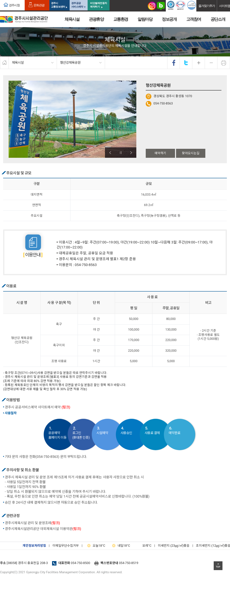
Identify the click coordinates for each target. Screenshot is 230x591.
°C (143, 546)
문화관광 (38, 5)
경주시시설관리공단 (24, 19)
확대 (198, 62)
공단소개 (218, 19)
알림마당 (145, 19)
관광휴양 (96, 19)
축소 (211, 62)
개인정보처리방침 (34, 546)
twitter (186, 62)
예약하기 (160, 153)
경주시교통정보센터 (58, 5)
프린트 (223, 62)
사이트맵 (224, 6)
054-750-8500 (80, 563)
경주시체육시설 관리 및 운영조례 (32, 523)
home (4, 62)
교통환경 (120, 19)
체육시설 (72, 19)
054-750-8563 (163, 103)
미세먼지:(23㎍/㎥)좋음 (173, 546)
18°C (95, 546)
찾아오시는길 (190, 153)
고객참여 (193, 19)
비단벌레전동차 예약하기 (98, 5)
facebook (173, 62)
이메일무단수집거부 (65, 546)
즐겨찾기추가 (206, 6)
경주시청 (14, 5)
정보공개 (169, 19)
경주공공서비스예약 (77, 5)
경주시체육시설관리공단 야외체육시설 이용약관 (43, 529)
